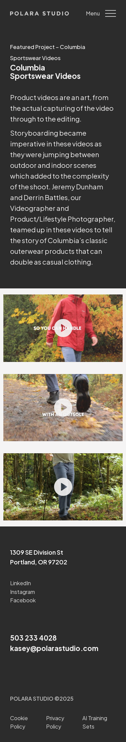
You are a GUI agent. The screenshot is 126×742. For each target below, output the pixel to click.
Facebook (23, 600)
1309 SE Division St (36, 552)
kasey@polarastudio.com (54, 648)
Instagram (22, 591)
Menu (101, 13)
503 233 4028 (33, 638)
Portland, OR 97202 (38, 562)
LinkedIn (20, 583)
